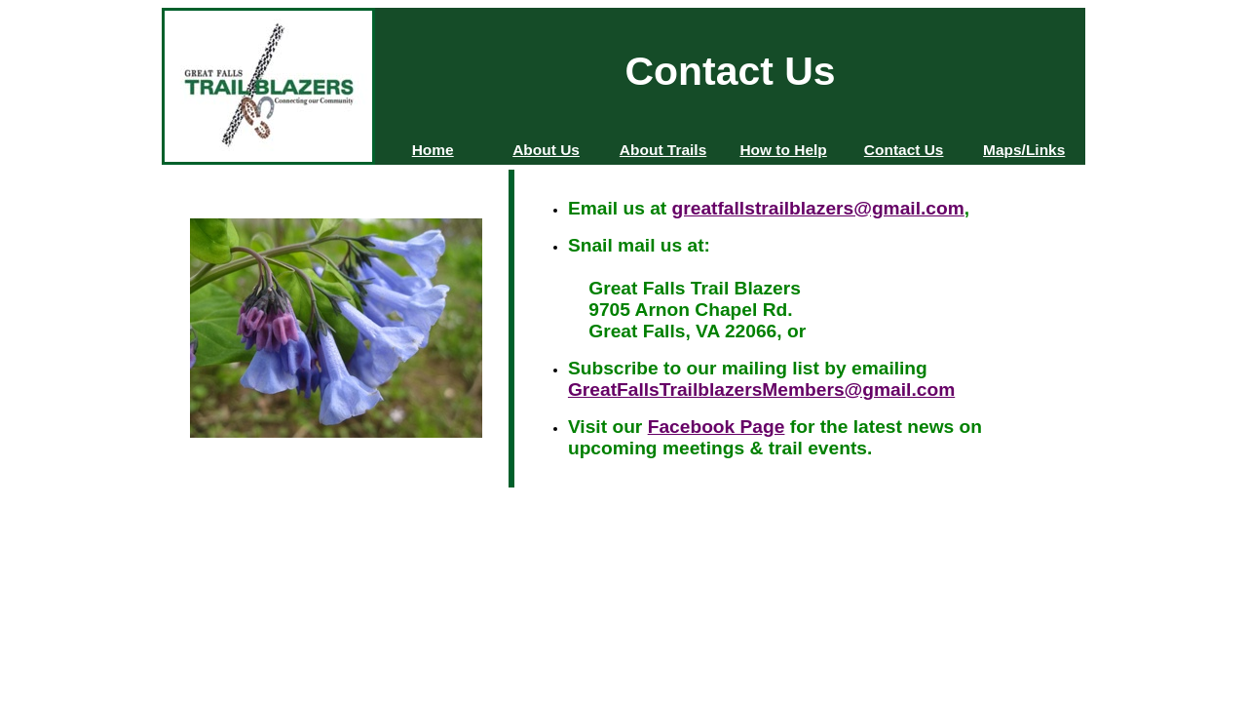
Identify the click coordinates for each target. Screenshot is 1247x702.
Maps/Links (1024, 149)
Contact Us (904, 149)
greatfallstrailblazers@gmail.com (818, 208)
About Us (546, 149)
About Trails (663, 149)
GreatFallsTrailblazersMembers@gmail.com (761, 389)
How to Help (782, 149)
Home (433, 149)
